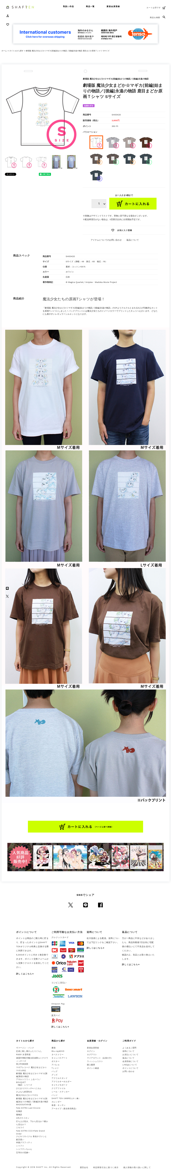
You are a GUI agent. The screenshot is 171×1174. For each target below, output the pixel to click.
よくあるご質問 (129, 1048)
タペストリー (57, 1054)
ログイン (91, 1051)
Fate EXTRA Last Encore (28, 1108)
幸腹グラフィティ (24, 1142)
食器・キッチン (59, 1105)
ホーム (4, 51)
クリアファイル (59, 1088)
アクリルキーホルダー (61, 1081)
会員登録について (130, 1061)
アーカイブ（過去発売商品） (65, 1108)
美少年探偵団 (22, 1064)
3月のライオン (22, 1118)
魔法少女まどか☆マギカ (27, 1095)
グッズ (55, 1075)
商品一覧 (90, 6)
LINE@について (129, 1065)
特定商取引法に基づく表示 (106, 1167)
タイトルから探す (16, 51)
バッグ (55, 1071)
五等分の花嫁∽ (23, 1152)
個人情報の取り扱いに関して (137, 1167)
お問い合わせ (128, 1071)
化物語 (19, 1111)
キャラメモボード (59, 1085)
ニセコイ (20, 1127)
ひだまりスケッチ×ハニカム (28, 1088)
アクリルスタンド (59, 1078)
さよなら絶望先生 (24, 1092)
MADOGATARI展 (23, 1104)
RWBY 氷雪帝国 (23, 1054)
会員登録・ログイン (97, 1041)
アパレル (56, 1065)
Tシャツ (55, 1068)
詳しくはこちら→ (25, 974)
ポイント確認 (93, 1068)
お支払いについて (130, 1054)
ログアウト (92, 1054)
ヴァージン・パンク (25, 1048)
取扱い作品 (68, 6)
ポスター (56, 1061)
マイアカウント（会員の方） (100, 1058)
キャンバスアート (59, 1058)
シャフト (20, 1146)
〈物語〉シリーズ (24, 1085)
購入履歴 (91, 1065)
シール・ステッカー (61, 1092)
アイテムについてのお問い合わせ (106, 240)
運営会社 (84, 1167)
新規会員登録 (113, 6)
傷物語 (19, 1114)
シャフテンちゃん (24, 1149)
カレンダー (57, 1102)
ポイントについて (130, 1068)
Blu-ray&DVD (58, 1051)
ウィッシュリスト (95, 1061)
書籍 (54, 1048)
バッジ (55, 1095)
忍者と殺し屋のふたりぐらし (29, 1051)
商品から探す (58, 1041)
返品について (132, 240)
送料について (128, 1051)
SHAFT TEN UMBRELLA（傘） (66, 1098)
